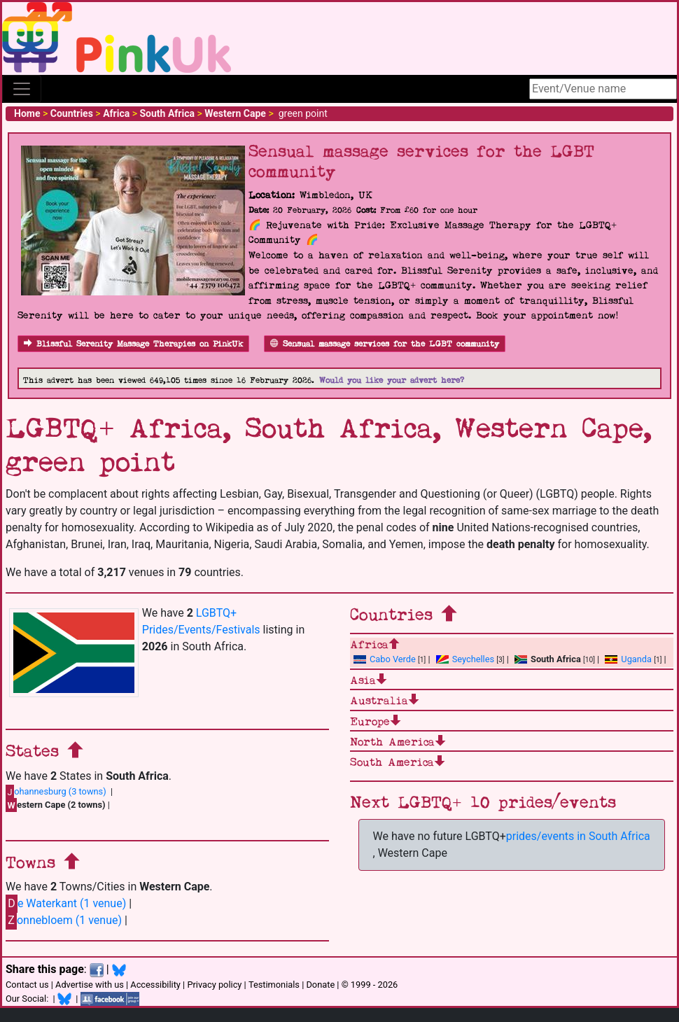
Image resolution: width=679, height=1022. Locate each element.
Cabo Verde (385, 659)
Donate (320, 984)
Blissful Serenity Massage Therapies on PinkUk (133, 344)
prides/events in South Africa (578, 836)
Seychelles (465, 659)
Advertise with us (89, 984)
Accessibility (155, 984)
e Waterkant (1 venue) (66, 903)
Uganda (628, 659)
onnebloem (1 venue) (64, 920)
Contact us (27, 984)
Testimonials (274, 984)
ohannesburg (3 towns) (56, 792)
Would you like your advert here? (391, 380)
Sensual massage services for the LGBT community (384, 344)
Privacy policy (214, 984)
